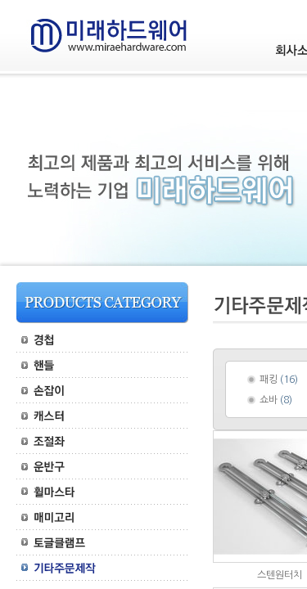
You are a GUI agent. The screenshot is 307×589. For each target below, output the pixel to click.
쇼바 (269, 400)
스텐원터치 (279, 575)
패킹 (269, 379)
